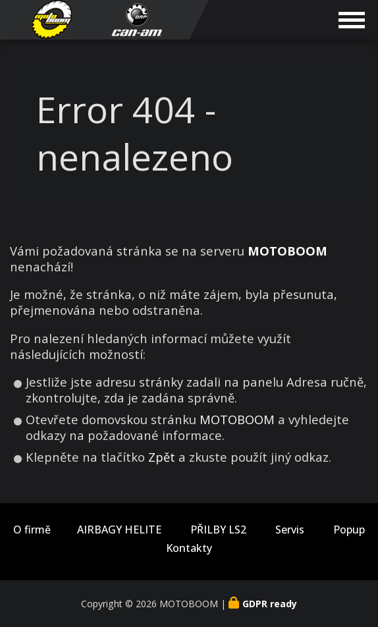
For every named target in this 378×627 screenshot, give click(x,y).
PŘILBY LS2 (218, 530)
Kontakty (189, 548)
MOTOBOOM (237, 419)
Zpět (161, 457)
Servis (289, 530)
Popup (349, 530)
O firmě (32, 530)
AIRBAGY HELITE (119, 530)
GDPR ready (269, 603)
